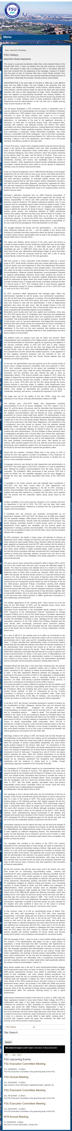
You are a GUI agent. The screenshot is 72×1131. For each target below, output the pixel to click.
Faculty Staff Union (17, 23)
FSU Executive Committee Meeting (24, 1063)
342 (6, 1055)
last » (20, 1055)
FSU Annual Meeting (16, 1076)
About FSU (13, 50)
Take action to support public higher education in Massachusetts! (31, 1048)
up (34, 1027)
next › (14, 1055)
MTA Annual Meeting (16, 1116)
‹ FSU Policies (10, 1027)
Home (7, 50)
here (9, 1125)
